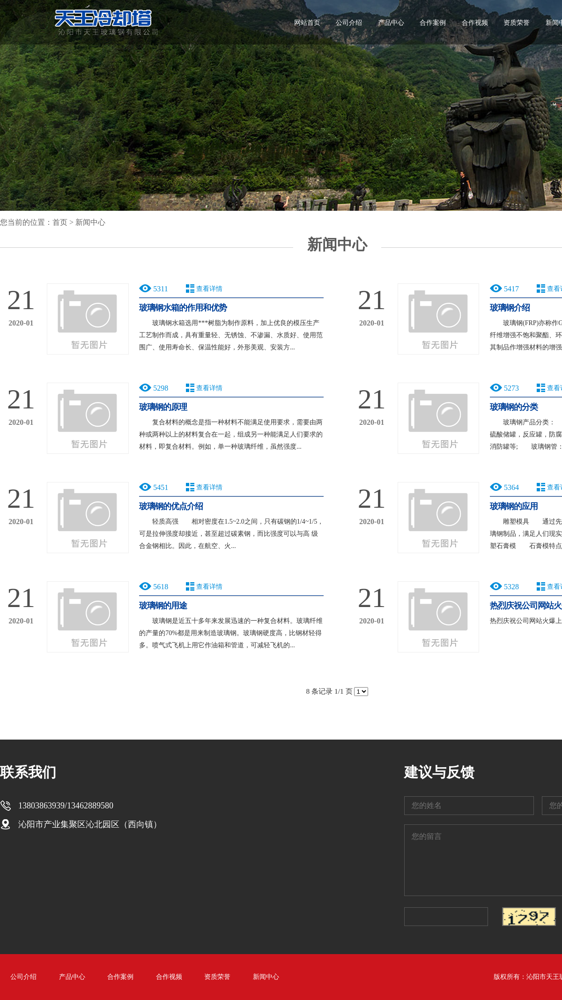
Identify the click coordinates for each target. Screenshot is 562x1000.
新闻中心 (90, 222)
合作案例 (433, 22)
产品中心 (391, 22)
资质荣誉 (516, 22)
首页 (59, 222)
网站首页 (307, 22)
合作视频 (475, 22)
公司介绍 (349, 22)
